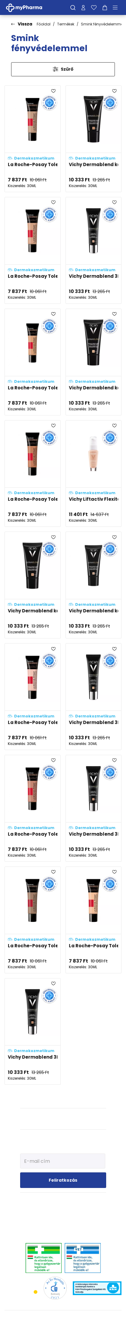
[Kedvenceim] (94, 7)
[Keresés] (73, 7)
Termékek (65, 24)
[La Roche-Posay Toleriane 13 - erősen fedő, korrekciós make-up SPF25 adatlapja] (33, 138)
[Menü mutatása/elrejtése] (117, 7)
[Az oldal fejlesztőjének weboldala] (63, 1330)
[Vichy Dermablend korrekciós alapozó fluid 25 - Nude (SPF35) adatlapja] (94, 585)
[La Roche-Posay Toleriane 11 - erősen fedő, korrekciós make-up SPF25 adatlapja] (33, 808)
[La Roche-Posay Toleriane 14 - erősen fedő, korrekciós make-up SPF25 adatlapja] (33, 473)
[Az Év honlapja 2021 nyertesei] (55, 1287)
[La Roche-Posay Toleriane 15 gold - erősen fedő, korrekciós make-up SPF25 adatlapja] (33, 919)
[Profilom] (83, 7)
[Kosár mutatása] (105, 7)
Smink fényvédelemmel (102, 24)
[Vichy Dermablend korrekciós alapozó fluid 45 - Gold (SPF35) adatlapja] (94, 138)
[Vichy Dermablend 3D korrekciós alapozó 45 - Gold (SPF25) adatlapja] (33, 1031)
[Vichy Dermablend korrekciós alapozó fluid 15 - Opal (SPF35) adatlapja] (94, 362)
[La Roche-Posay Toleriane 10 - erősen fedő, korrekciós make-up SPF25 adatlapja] (33, 362)
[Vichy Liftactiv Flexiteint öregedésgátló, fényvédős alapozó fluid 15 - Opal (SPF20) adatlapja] (94, 473)
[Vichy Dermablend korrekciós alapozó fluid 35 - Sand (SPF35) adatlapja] (33, 585)
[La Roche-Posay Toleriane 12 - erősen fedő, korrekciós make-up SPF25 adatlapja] (33, 250)
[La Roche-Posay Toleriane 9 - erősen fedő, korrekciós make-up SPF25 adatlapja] (94, 919)
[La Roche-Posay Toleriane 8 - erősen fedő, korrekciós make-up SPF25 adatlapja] (33, 696)
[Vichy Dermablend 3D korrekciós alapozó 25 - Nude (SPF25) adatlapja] (94, 250)
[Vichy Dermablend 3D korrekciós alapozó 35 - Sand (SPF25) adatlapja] (94, 808)
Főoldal (44, 24)
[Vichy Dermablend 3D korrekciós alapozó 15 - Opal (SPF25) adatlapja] (94, 696)
